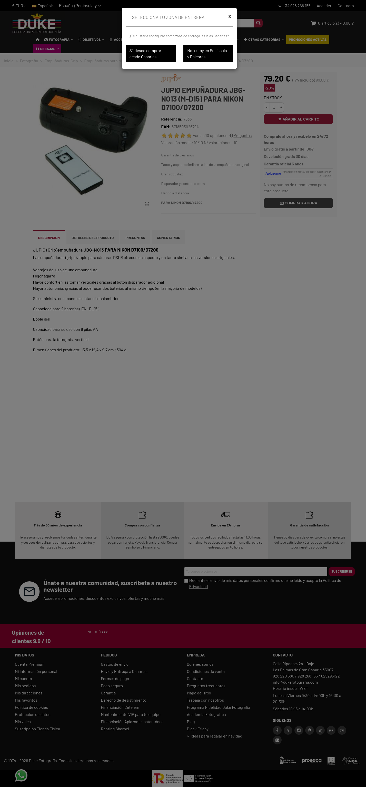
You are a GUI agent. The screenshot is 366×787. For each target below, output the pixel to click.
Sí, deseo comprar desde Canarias (145, 53)
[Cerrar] (229, 16)
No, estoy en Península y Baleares (207, 53)
